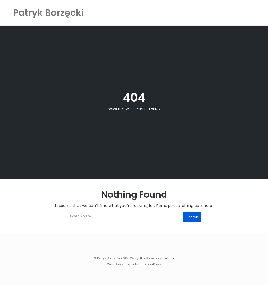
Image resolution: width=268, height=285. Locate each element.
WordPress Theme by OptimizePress (134, 264)
